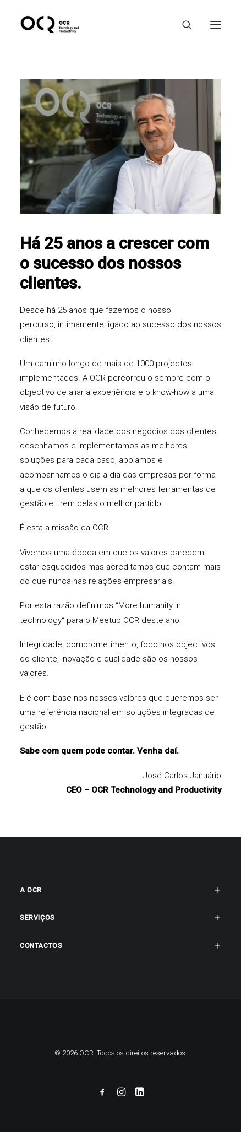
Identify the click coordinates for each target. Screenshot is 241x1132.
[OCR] (50, 24)
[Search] (182, 25)
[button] (215, 24)
